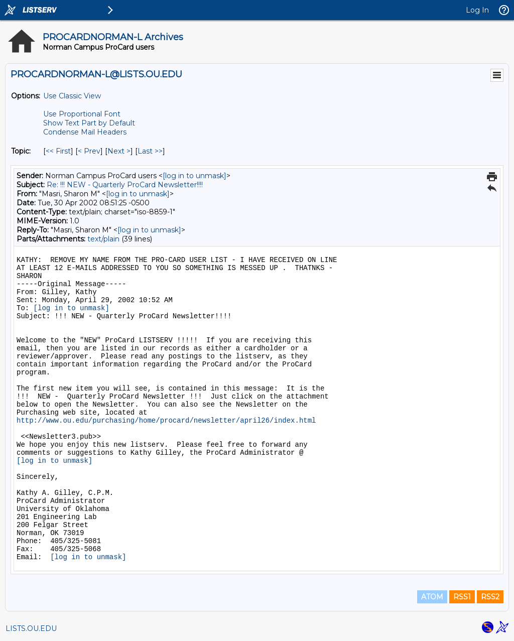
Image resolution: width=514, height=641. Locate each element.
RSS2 (490, 596)
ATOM (432, 596)
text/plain (103, 238)
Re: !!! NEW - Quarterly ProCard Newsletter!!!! (125, 184)
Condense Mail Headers (84, 132)
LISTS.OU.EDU (31, 628)
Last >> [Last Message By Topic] (150, 151)
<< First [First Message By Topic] (58, 151)
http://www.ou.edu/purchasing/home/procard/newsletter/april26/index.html (166, 421)
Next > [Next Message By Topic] (119, 151)
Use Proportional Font (81, 113)
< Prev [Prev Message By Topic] (89, 151)
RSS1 (462, 596)
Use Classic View (72, 95)
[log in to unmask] (194, 175)
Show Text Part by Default (89, 122)
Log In (477, 10)
